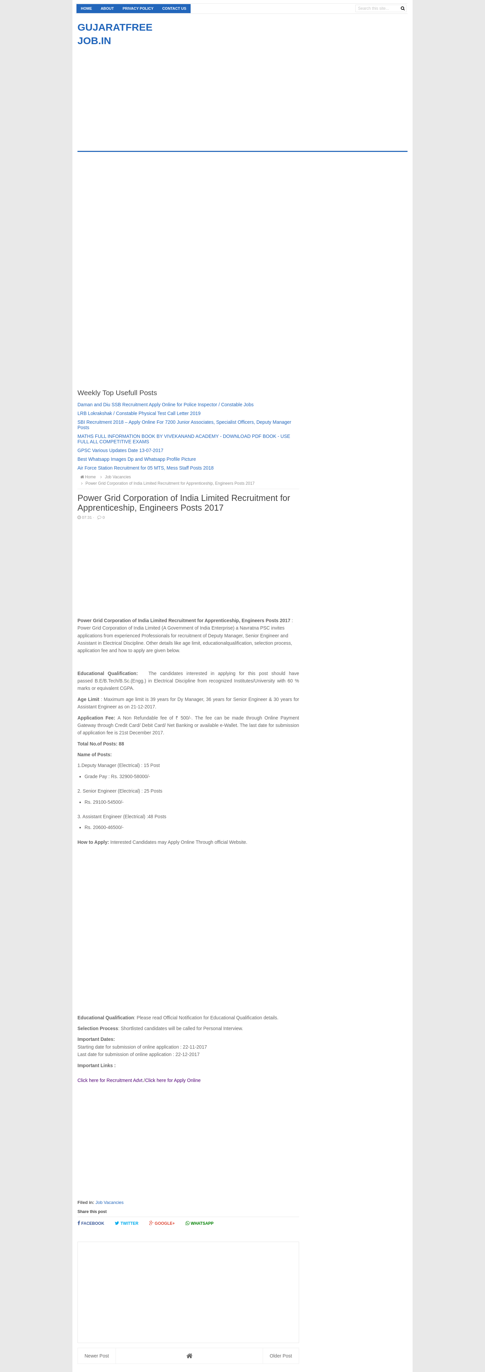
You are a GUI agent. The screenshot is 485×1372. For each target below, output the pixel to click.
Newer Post (97, 1356)
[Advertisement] (134, 94)
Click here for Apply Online (173, 1080)
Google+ (162, 1223)
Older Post (281, 1356)
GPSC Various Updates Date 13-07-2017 (120, 450)
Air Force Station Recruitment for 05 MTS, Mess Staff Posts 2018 (145, 468)
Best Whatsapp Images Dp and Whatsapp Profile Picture (136, 459)
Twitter (126, 1223)
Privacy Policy (138, 8)
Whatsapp (200, 1223)
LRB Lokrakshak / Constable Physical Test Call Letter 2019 (139, 413)
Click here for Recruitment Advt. (110, 1080)
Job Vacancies (109, 1202)
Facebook (90, 1223)
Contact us (174, 8)
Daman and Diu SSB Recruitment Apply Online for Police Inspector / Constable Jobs (165, 404)
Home (86, 8)
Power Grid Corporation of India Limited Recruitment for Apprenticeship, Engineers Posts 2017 (167, 483)
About (107, 8)
